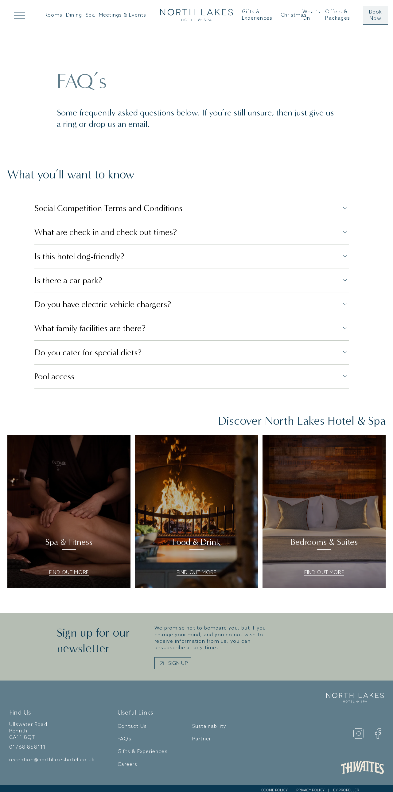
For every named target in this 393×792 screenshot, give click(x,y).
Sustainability (209, 723)
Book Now (375, 15)
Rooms (53, 15)
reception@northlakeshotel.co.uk (52, 756)
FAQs (124, 735)
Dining (74, 15)
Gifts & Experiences (257, 15)
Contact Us (132, 723)
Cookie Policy (274, 787)
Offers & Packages (337, 15)
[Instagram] (358, 729)
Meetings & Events (122, 15)
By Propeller (346, 787)
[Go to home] (196, 15)
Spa (90, 15)
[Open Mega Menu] (19, 15)
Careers (127, 760)
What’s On (311, 15)
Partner (201, 735)
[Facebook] (378, 729)
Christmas (294, 15)
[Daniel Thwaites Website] (362, 764)
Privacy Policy (310, 787)
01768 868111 (27, 743)
